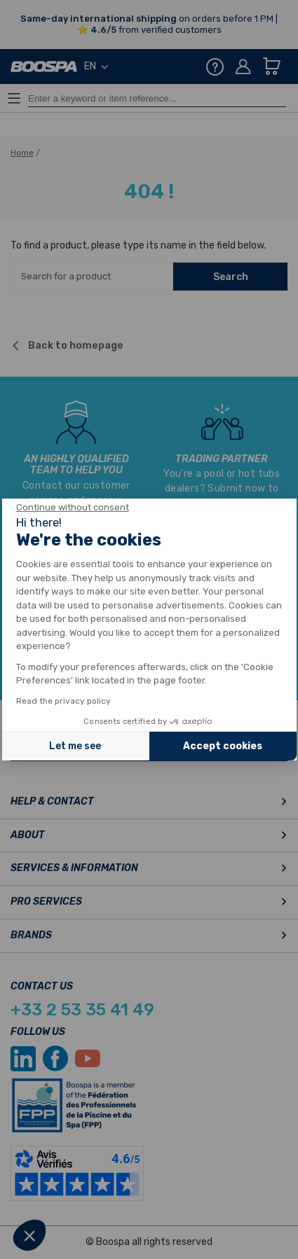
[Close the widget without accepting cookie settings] (72, 508)
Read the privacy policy (63, 701)
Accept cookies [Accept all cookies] (222, 746)
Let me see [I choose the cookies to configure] (75, 746)
